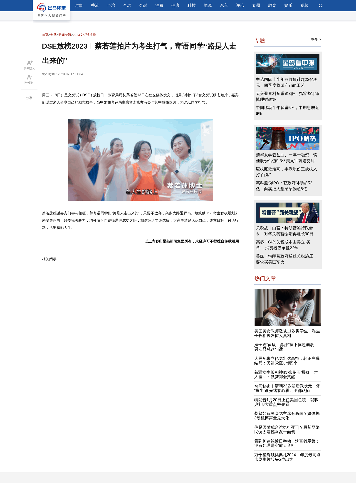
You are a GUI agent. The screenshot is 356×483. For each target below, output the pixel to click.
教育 (272, 5)
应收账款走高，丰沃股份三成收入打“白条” (286, 172)
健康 (175, 5)
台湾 (111, 5)
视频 (304, 5)
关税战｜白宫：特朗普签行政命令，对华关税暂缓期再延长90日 (285, 231)
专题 (256, 5)
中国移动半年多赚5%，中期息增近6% (287, 110)
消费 (159, 5)
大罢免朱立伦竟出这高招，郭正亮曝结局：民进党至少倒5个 (287, 360)
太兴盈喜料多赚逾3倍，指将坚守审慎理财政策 (287, 96)
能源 (208, 5)
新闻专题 (64, 35)
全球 (127, 5)
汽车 (224, 5)
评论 (240, 5)
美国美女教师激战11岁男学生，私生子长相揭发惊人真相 (287, 333)
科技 (192, 5)
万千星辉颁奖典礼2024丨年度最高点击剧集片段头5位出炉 (287, 457)
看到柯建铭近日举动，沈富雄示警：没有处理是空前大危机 (287, 443)
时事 (79, 5)
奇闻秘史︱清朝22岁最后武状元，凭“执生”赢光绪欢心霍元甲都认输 (287, 388)
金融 (143, 5)
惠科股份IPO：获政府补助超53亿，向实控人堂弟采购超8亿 (284, 186)
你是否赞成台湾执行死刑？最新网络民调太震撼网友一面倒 (287, 429)
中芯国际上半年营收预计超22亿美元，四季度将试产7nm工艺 (287, 82)
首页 (45, 35)
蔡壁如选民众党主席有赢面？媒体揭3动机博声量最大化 (287, 415)
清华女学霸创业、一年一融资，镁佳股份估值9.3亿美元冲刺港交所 (286, 158)
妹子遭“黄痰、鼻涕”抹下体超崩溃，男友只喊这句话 (286, 347)
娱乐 (288, 5)
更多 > (316, 39)
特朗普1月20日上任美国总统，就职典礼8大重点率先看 (286, 402)
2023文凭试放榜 (84, 35)
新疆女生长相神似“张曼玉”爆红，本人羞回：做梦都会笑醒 (286, 374)
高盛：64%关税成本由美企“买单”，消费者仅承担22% (283, 245)
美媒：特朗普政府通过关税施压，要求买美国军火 (286, 259)
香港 (95, 5)
